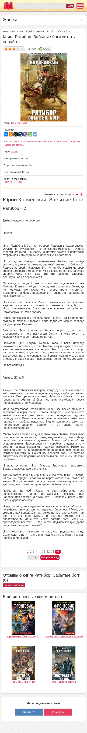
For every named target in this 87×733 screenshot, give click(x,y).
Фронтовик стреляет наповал (64, 636)
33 (52, 551)
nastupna (58, 552)
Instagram (58, 711)
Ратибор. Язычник (12, 182)
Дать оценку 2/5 (10, 48)
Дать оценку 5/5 (22, 48)
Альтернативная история (35, 141)
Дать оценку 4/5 (18, 48)
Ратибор (15, 151)
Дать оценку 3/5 (14, 48)
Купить (46, 49)
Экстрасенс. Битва (64, 681)
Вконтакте (29, 711)
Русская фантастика (13, 145)
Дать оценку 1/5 (6, 48)
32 (48, 551)
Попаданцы (74, 141)
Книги (5, 31)
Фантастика (17, 31)
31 (43, 551)
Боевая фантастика (57, 141)
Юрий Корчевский (35, 31)
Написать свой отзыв (14, 585)
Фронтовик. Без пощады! (23, 636)
